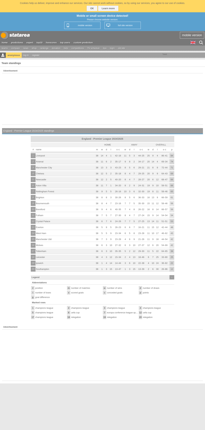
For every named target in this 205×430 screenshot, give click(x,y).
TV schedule (93, 48)
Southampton (42, 269)
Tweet (164, 54)
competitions (77, 48)
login (112, 48)
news (25, 48)
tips (104, 48)
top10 (40, 42)
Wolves (39, 245)
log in (26, 55)
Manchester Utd (44, 239)
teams (5, 48)
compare (15, 48)
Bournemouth (42, 203)
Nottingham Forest (45, 191)
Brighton (40, 197)
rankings (44, 48)
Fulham (39, 215)
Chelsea (40, 173)
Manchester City (44, 167)
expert (29, 42)
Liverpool (40, 155)
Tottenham (41, 251)
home (5, 42)
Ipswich (39, 263)
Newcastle (41, 179)
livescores (51, 42)
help (66, 48)
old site (121, 48)
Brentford (40, 209)
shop (34, 48)
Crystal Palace (43, 221)
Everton (40, 227)
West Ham (41, 233)
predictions (17, 42)
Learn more (108, 8)
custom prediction (83, 42)
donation (56, 48)
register (35, 55)
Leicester (40, 257)
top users (65, 42)
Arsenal (39, 161)
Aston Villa (41, 185)
